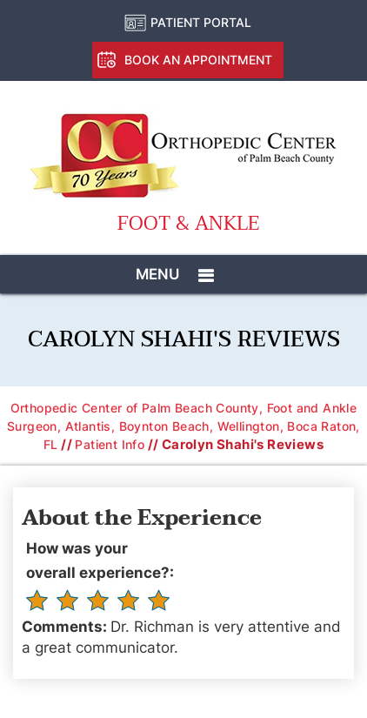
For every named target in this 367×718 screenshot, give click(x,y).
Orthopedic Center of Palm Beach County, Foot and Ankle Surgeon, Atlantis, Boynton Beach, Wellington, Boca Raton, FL (183, 426)
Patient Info (109, 444)
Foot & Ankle (188, 224)
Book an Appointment (198, 59)
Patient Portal (200, 22)
